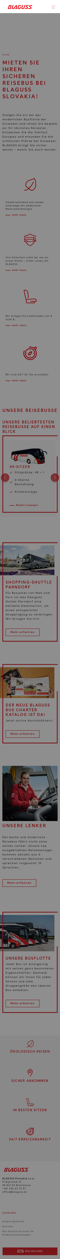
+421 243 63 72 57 (14, 1189)
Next (55, 478)
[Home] (18, 7)
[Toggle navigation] (53, 7)
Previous (5, 478)
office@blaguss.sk (14, 1192)
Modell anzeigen (27, 505)
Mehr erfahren (22, 632)
